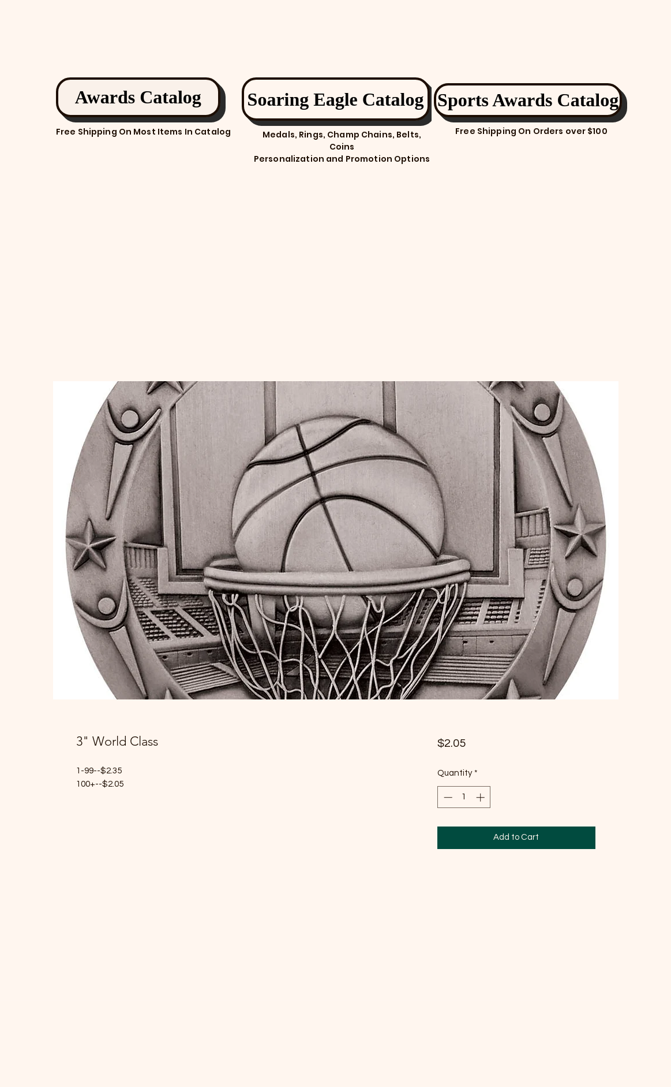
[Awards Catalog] (138, 97)
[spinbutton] (464, 797)
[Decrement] (447, 797)
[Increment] (481, 797)
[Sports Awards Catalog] (528, 100)
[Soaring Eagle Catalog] (336, 99)
